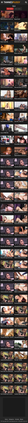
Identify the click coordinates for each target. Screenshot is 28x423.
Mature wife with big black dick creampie (7, 325)
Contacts (17, 419)
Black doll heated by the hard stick (20, 41)
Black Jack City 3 (18, 53)
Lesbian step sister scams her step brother (20, 394)
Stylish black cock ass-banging (20, 155)
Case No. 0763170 (18, 121)
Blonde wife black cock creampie (20, 280)
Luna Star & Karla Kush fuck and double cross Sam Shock (7, 269)
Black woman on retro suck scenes (7, 19)
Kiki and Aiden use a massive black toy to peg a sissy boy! (20, 87)
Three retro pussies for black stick (20, 64)
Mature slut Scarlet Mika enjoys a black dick (20, 178)
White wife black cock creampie (7, 223)
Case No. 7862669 (5, 144)
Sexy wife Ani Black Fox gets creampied (20, 235)
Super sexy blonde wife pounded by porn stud (20, 325)
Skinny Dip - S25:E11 (19, 348)
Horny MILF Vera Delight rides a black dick (20, 144)
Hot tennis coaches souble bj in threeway (20, 314)
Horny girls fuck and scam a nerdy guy (20, 371)
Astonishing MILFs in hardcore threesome (20, 382)
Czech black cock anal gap (7, 189)
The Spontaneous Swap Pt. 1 (7, 98)
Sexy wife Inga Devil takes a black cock (7, 257)
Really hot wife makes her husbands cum (20, 110)
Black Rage (3, 53)
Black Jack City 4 (5, 76)
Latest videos (18, 8)
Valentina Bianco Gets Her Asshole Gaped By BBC (20, 166)
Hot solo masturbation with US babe (7, 303)
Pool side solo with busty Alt (7, 371)
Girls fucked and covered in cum (7, 394)
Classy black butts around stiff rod (7, 87)
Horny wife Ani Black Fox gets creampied (20, 212)
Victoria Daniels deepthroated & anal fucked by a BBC (7, 291)
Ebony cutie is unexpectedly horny (20, 98)
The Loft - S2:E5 (18, 360)
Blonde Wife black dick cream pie (7, 201)
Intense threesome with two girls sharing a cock (7, 382)
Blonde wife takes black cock (20, 189)
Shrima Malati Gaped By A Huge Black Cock (7, 280)
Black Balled (17, 30)
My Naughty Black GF (6, 155)
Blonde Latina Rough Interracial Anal (7, 246)
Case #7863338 (4, 132)
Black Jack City (4, 41)
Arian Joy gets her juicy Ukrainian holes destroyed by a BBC (7, 178)
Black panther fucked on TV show (7, 64)
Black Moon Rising (5, 110)
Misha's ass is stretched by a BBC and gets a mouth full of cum (7, 166)
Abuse (21, 419)
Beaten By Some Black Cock (20, 132)
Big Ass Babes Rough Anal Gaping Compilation (7, 212)
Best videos (10, 8)
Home (6, 419)
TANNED (7, 2)
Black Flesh (17, 19)
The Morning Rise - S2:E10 (7, 337)
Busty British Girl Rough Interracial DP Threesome (20, 246)
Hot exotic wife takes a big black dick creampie (7, 314)
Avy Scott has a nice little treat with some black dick (7, 121)
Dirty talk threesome (19, 337)
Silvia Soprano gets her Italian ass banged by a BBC (7, 235)
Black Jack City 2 (5, 30)
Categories (11, 419)
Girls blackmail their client (20, 76)
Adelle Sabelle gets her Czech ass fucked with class (7, 348)
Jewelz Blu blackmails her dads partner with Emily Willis (7, 360)
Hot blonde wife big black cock (20, 303)
